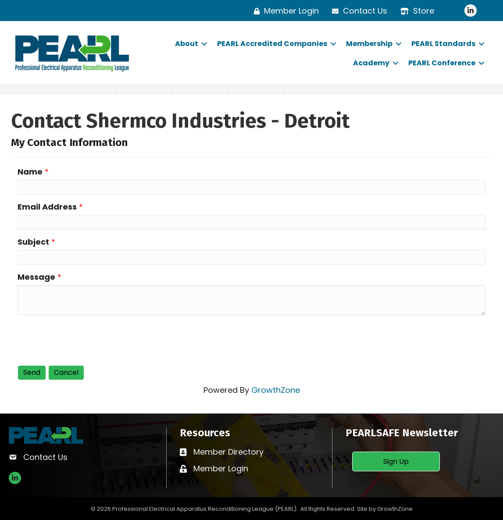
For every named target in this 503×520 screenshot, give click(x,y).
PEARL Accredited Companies (272, 44)
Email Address (47, 206)
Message (36, 276)
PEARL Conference (441, 63)
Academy (371, 63)
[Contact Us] (357, 11)
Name (30, 171)
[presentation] (84, 339)
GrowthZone (275, 390)
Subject (33, 241)
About (186, 44)
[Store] (415, 11)
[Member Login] (284, 11)
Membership (369, 44)
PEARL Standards (443, 44)
